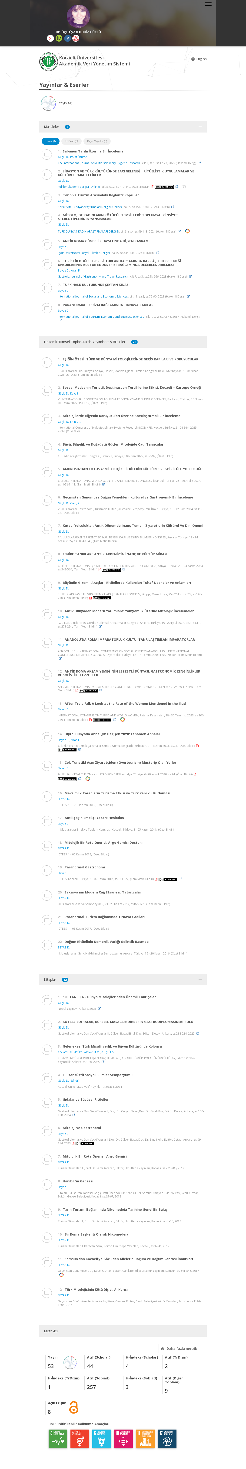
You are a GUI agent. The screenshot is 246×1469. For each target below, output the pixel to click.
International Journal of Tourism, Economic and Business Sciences (101, 317)
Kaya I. (74, 393)
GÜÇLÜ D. (107, 1052)
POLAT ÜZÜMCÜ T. (70, 1052)
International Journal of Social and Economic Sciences (93, 296)
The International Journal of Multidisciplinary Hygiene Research (99, 163)
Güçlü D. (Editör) (68, 1081)
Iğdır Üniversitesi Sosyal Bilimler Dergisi (84, 253)
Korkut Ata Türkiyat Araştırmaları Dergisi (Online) (90, 207)
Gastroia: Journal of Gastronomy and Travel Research (93, 276)
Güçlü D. (63, 157)
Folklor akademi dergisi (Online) (79, 187)
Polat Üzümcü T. (80, 157)
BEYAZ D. (64, 799)
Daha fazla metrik (178, 1348)
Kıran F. (75, 270)
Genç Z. (75, 503)
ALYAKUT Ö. (92, 1052)
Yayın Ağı (55, 103)
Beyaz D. (63, 247)
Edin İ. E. (75, 422)
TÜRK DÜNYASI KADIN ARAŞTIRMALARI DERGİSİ (88, 231)
